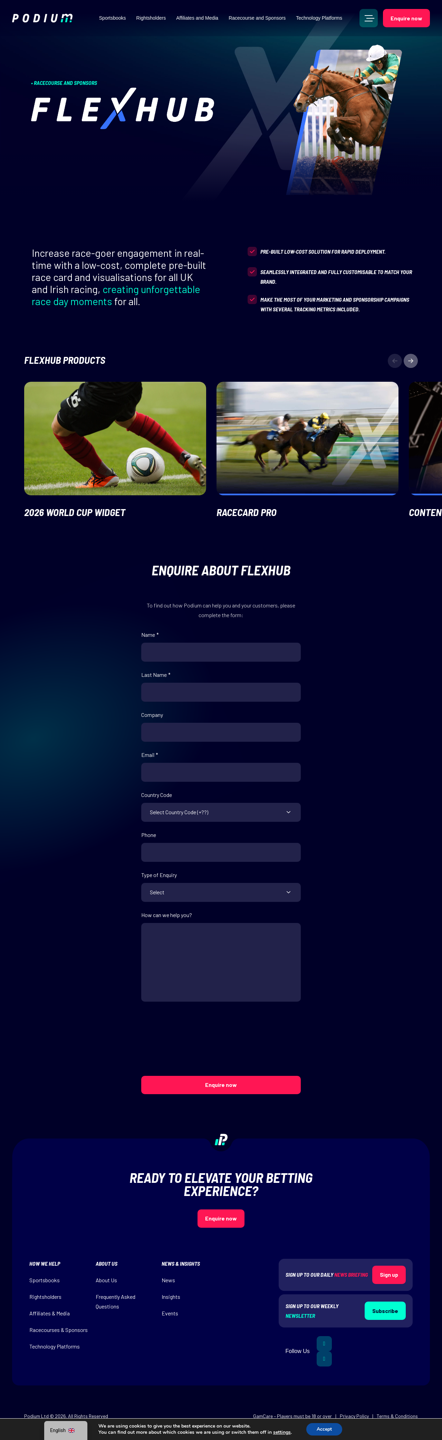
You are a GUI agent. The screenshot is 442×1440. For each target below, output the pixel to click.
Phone (148, 835)
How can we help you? (166, 915)
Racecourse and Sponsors (257, 18)
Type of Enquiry (159, 875)
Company (152, 715)
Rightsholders (151, 18)
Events (170, 1313)
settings (282, 1432)
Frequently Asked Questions (115, 1301)
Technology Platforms (319, 18)
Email (149, 755)
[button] (411, 361)
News (168, 1280)
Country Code (156, 795)
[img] (42, 18)
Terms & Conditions (397, 1416)
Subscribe (385, 1310)
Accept (324, 1429)
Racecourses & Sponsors (58, 1329)
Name (150, 635)
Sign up (389, 1274)
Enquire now (406, 18)
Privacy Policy (354, 1416)
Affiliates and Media (197, 18)
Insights (171, 1296)
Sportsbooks (112, 18)
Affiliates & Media (49, 1313)
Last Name (156, 675)
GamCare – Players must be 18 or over (292, 1416)
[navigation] (65, 1430)
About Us (106, 1280)
